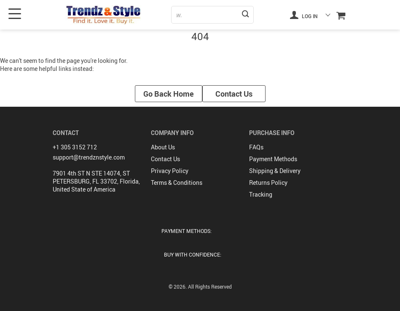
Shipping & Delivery (275, 171)
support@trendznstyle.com (89, 157)
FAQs (256, 147)
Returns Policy (268, 182)
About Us (163, 147)
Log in (304, 15)
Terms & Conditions (176, 182)
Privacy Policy (169, 171)
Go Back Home (168, 94)
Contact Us (233, 94)
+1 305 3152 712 (75, 147)
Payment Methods (273, 159)
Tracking (260, 194)
